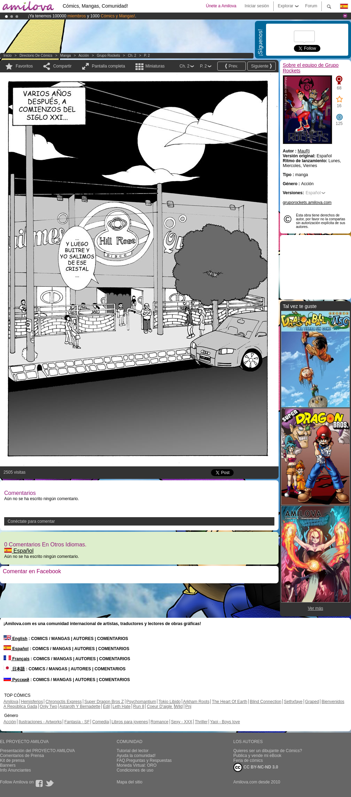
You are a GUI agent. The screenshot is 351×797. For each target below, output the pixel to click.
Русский (16, 679)
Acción (83, 55)
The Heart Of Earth (229, 701)
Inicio (7, 55)
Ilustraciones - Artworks (40, 721)
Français (16, 658)
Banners (8, 765)
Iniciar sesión (257, 5)
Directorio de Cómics (36, 55)
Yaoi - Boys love (225, 721)
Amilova (10, 701)
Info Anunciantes (15, 770)
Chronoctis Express (64, 701)
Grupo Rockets (108, 55)
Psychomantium (141, 701)
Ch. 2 (132, 55)
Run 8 (138, 706)
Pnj (188, 706)
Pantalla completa (108, 66)
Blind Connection (265, 701)
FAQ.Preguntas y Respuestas (144, 760)
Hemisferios (32, 701)
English (15, 638)
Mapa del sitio (129, 782)
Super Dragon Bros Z (104, 701)
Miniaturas (154, 66)
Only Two (48, 706)
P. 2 (147, 55)
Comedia (100, 721)
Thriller (201, 721)
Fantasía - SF (77, 721)
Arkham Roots (196, 701)
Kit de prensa (12, 760)
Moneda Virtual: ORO (137, 765)
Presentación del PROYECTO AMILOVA (37, 750)
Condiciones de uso (135, 770)
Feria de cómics (248, 760)
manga (65, 55)
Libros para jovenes (129, 721)
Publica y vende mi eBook (257, 755)
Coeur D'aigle (160, 706)
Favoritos (24, 66)
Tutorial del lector (133, 750)
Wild (178, 706)
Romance (159, 721)
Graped (312, 701)
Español (18, 551)
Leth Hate (121, 706)
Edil (106, 706)
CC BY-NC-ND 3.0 (255, 767)
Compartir (62, 66)
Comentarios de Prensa (22, 755)
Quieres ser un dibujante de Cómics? (267, 750)
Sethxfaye (293, 701)
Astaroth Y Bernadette (80, 706)
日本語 (14, 668)
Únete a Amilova (221, 5)
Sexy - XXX (181, 721)
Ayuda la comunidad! (136, 755)
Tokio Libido (169, 701)
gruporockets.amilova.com (307, 202)
